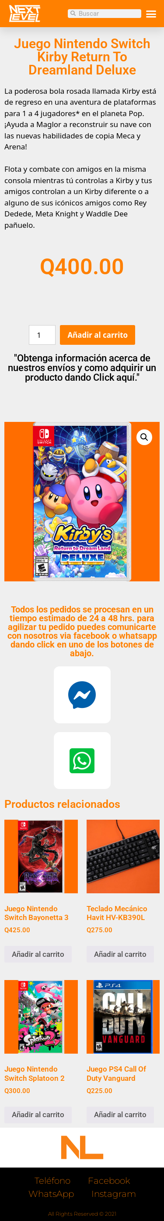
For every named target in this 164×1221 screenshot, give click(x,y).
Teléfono (52, 1180)
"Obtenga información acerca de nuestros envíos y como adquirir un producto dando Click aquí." (82, 368)
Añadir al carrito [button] (38, 954)
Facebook (109, 1180)
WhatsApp (51, 1194)
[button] (151, 13)
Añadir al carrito (97, 335)
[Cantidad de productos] (42, 335)
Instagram (113, 1194)
